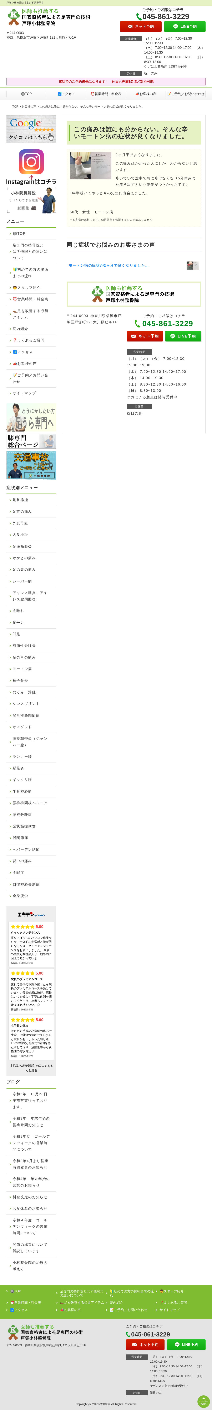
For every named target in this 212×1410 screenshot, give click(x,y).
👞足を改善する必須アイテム (31, 314)
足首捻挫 (20, 500)
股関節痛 (20, 838)
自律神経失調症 (26, 884)
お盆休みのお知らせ (30, 1209)
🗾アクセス (66, 94)
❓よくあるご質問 (29, 340)
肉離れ (18, 611)
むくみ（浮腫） (26, 692)
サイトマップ (24, 393)
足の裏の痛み (24, 570)
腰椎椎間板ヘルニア (30, 803)
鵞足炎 (18, 768)
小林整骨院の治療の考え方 (30, 1266)
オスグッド (22, 727)
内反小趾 (20, 535)
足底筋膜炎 (22, 546)
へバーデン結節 (26, 850)
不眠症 (18, 873)
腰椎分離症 (22, 815)
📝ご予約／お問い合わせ (186, 94)
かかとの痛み (24, 558)
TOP (15, 106)
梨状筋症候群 (24, 826)
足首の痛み (22, 512)
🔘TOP (26, 94)
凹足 (16, 634)
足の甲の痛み (24, 657)
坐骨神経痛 (22, 791)
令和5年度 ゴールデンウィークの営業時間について (31, 1143)
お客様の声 (29, 106)
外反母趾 (20, 523)
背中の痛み (22, 861)
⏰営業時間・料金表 (106, 94)
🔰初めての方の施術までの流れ (31, 273)
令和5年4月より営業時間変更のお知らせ (31, 1164)
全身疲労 (20, 896)
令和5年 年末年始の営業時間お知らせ (31, 1122)
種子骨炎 (20, 681)
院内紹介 (20, 329)
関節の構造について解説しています (30, 1248)
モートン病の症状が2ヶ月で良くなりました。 (109, 266)
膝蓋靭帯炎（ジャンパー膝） (30, 742)
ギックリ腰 (22, 780)
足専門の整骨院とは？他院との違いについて (30, 251)
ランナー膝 (22, 757)
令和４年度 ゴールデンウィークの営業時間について (30, 1226)
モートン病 (22, 669)
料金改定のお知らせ (30, 1197)
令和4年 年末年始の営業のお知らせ (31, 1182)
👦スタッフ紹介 (27, 288)
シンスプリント (26, 704)
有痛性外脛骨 (24, 646)
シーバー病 (22, 581)
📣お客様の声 (145, 94)
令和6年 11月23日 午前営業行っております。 (32, 1100)
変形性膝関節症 (26, 715)
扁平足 (18, 622)
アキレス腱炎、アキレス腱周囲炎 (30, 596)
